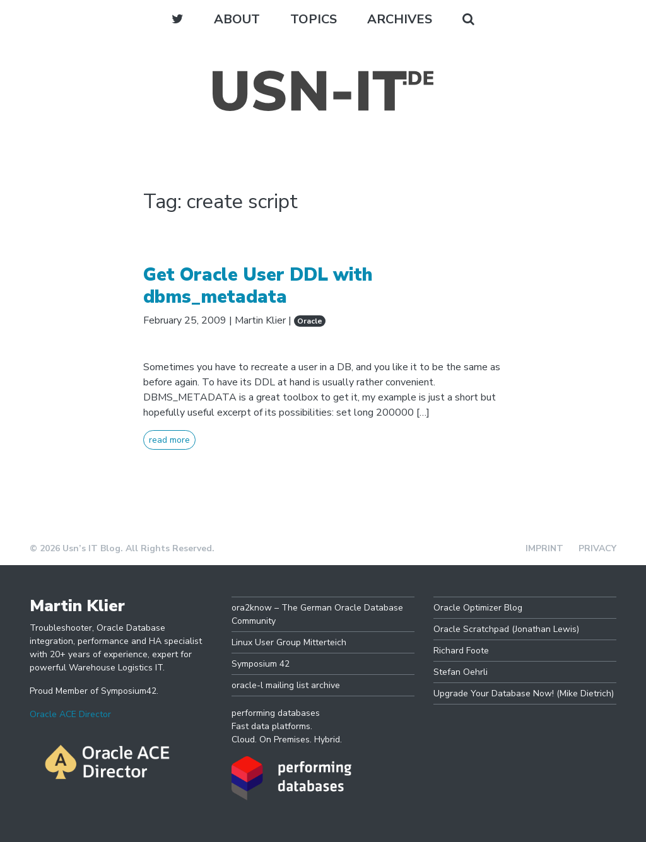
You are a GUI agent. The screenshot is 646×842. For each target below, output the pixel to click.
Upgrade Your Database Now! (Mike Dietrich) (523, 693)
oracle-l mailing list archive (286, 685)
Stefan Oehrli (460, 672)
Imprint (544, 548)
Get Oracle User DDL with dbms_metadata (258, 285)
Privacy (597, 548)
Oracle (309, 321)
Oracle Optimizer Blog (477, 608)
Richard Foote (461, 651)
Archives (399, 19)
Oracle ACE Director (70, 714)
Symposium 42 (261, 664)
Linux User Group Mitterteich (289, 642)
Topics (313, 19)
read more (169, 440)
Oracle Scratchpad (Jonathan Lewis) (506, 629)
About (237, 19)
